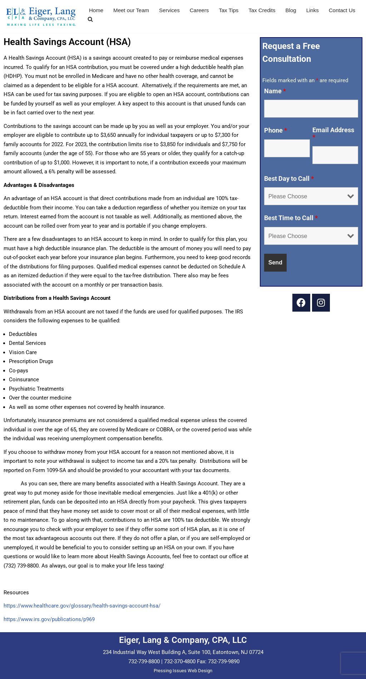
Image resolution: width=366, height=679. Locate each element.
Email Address (333, 134)
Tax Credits (261, 10)
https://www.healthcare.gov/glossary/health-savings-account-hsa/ (82, 606)
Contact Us (341, 10)
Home (96, 10)
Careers (198, 10)
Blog (290, 10)
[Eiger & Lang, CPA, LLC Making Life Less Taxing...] (41, 16)
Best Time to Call (291, 218)
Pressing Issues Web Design (183, 670)
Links (312, 10)
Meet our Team (131, 10)
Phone (275, 130)
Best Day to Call (289, 178)
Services (169, 10)
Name (275, 91)
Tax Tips (228, 10)
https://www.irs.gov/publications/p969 (49, 619)
